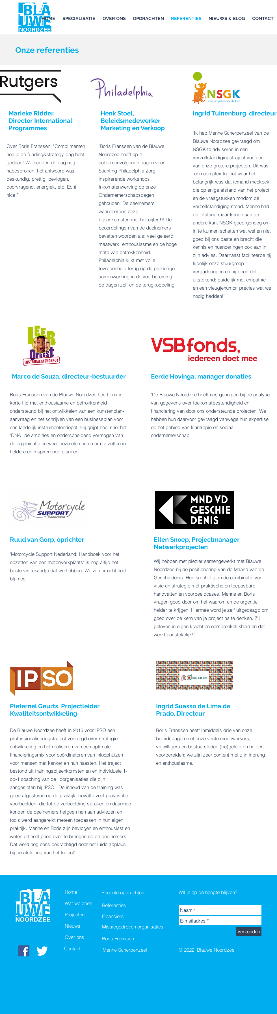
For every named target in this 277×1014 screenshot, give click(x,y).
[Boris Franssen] (133, 938)
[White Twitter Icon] (42, 951)
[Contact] (84, 948)
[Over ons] (85, 937)
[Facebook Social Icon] (23, 950)
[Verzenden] (248, 931)
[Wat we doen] (85, 903)
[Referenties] (123, 905)
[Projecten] (85, 914)
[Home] (85, 892)
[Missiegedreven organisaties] (133, 926)
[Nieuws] (85, 926)
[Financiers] (123, 916)
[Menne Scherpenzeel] (133, 950)
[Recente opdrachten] (123, 892)
